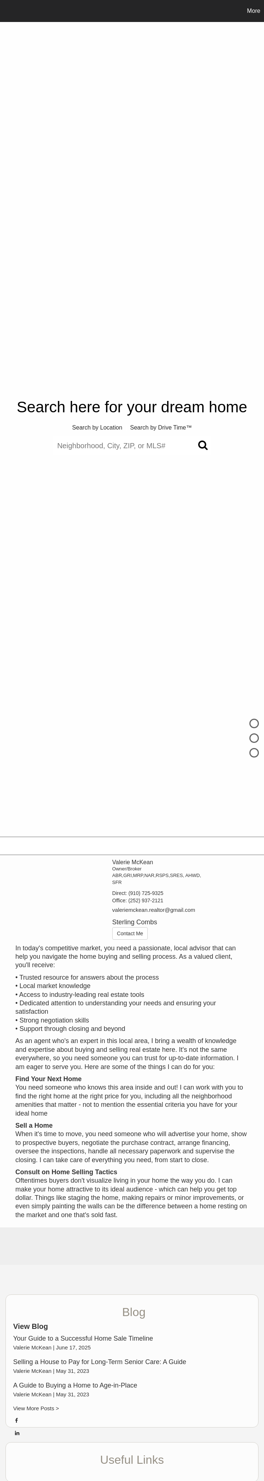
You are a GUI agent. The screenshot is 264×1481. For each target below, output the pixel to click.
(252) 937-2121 (145, 900)
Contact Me (130, 933)
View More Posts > (36, 1408)
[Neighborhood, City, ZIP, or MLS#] (132, 445)
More (253, 11)
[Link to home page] (9, 11)
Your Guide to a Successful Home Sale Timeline (83, 1338)
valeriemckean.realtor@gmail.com (153, 910)
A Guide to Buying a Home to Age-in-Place (75, 1385)
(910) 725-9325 (145, 893)
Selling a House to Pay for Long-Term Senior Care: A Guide (99, 1362)
